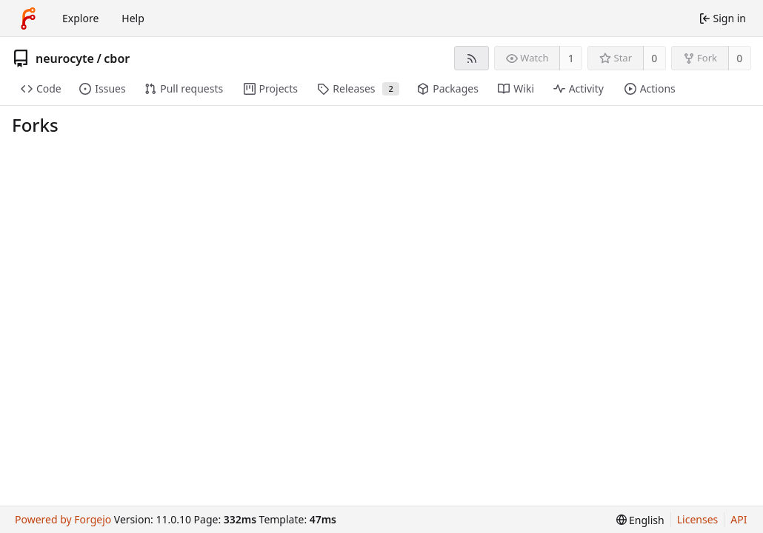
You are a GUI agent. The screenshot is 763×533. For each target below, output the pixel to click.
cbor (117, 58)
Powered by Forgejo (63, 519)
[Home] (28, 18)
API (738, 519)
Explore (80, 18)
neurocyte (65, 58)
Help (132, 18)
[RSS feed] (471, 58)
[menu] (640, 520)
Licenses (698, 519)
